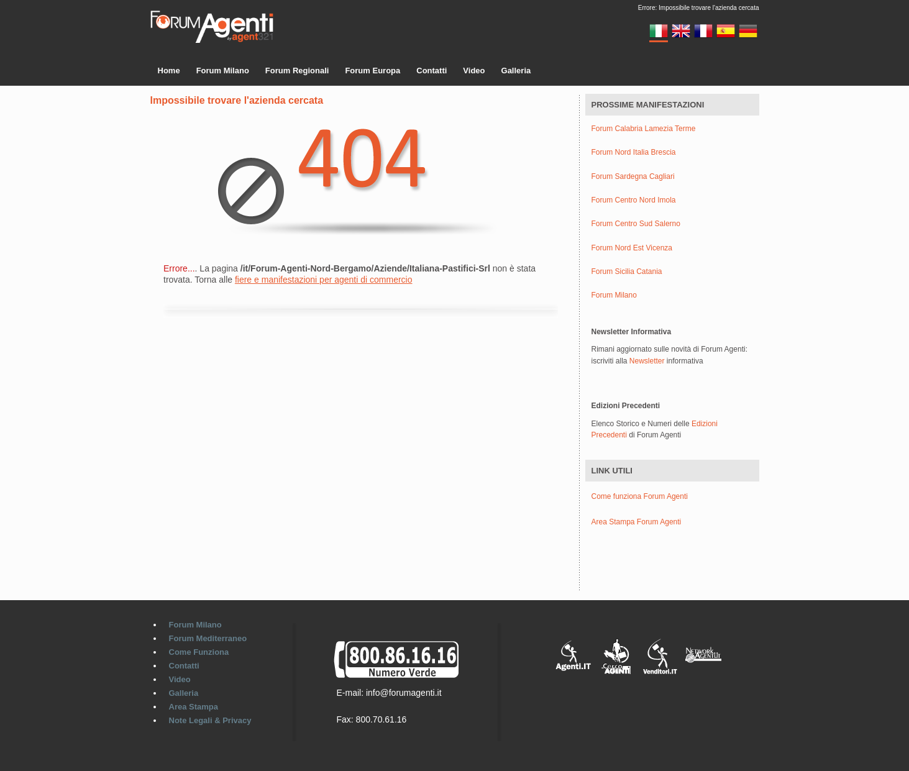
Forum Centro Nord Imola (634, 200)
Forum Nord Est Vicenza (632, 248)
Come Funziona (199, 652)
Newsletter (647, 361)
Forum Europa (372, 70)
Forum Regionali (297, 70)
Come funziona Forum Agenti (640, 496)
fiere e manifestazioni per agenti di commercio (324, 280)
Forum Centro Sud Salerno (636, 224)
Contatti (431, 70)
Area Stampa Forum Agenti (637, 522)
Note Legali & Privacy (210, 720)
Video (474, 70)
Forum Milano (222, 70)
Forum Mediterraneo (208, 638)
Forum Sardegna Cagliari (633, 177)
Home (169, 70)
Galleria (516, 70)
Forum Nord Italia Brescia (634, 152)
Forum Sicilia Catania (627, 272)
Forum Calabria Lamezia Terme (644, 129)
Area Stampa (193, 706)
